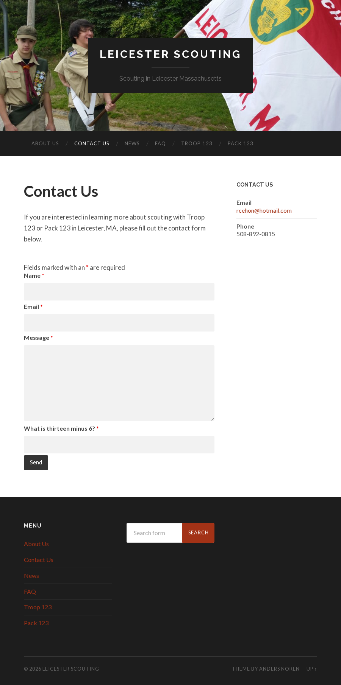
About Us (45, 143)
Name (34, 275)
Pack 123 (240, 143)
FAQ (160, 143)
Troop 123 (197, 143)
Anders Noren (279, 669)
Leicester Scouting (170, 54)
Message (38, 337)
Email (33, 306)
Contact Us (91, 143)
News (132, 143)
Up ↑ (312, 669)
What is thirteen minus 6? (61, 428)
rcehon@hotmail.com (264, 210)
